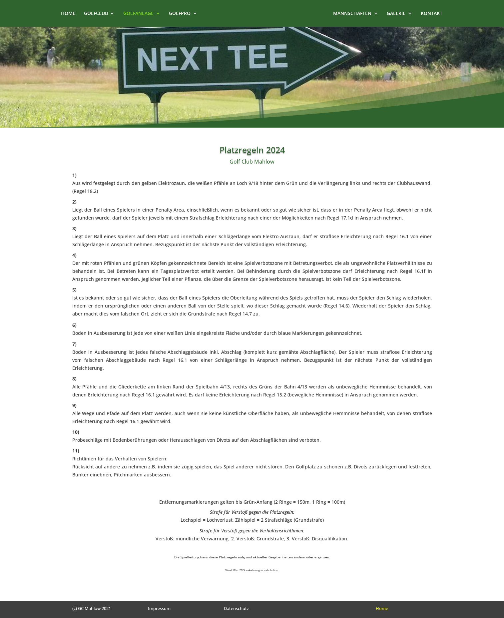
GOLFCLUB (91, 13)
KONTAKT (437, 13)
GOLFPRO (174, 13)
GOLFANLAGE (133, 13)
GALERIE (401, 13)
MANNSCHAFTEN (357, 13)
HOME (63, 13)
